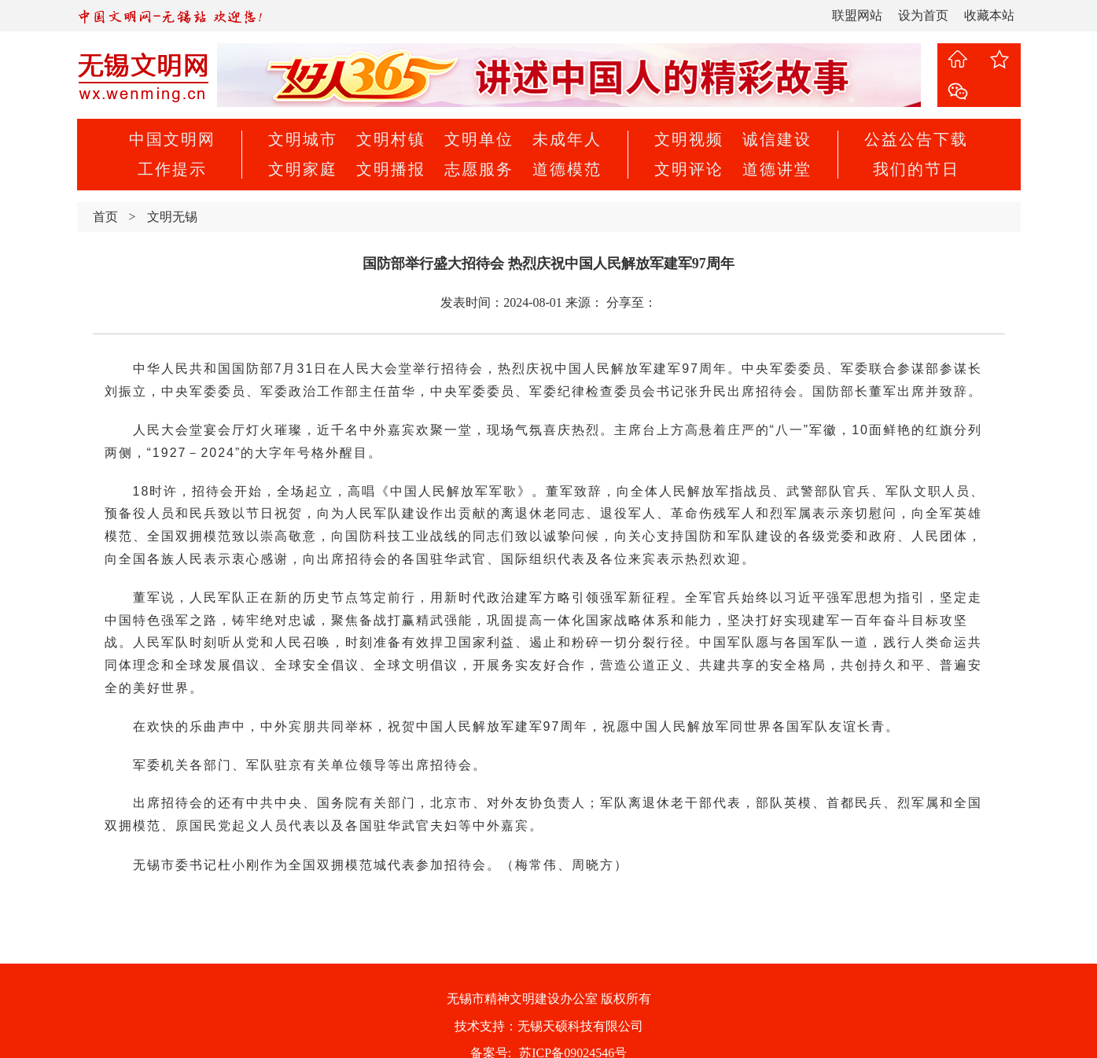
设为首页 (923, 15)
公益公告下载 (916, 139)
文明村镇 (390, 139)
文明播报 (390, 169)
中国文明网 (172, 139)
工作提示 (172, 169)
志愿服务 (479, 169)
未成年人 (567, 139)
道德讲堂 (777, 169)
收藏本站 (989, 15)
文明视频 (688, 139)
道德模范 (567, 169)
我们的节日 (916, 169)
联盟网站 (857, 15)
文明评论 (688, 169)
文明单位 (479, 139)
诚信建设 (777, 139)
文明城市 (302, 139)
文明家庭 (302, 169)
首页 (105, 216)
